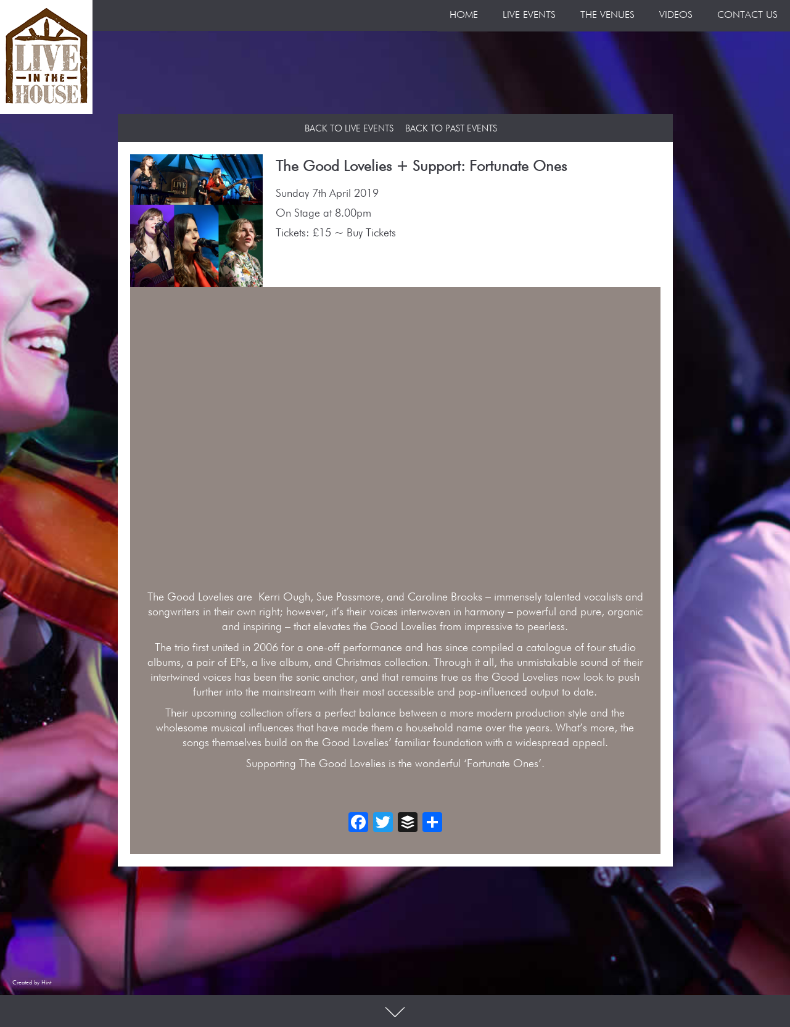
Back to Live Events (349, 128)
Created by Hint (31, 982)
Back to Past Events (451, 128)
